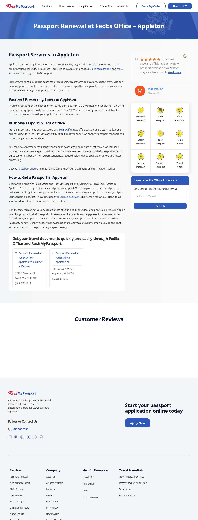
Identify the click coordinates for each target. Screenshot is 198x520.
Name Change (17, 513)
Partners (50, 489)
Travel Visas (125, 489)
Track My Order (151, 6)
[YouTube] (28, 437)
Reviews (50, 495)
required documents (70, 197)
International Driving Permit (133, 482)
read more (174, 72)
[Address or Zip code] (160, 196)
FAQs (85, 490)
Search (160, 206)
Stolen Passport (17, 501)
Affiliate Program (54, 482)
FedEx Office (66, 129)
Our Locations (53, 501)
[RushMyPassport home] (20, 6)
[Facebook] (10, 437)
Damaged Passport (19, 507)
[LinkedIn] (22, 437)
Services (47, 6)
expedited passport (100, 69)
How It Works (66, 6)
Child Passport (17, 489)
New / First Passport (20, 482)
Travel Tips (106, 6)
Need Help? (180, 6)
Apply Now (137, 423)
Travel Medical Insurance (131, 476)
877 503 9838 (18, 429)
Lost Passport (16, 495)
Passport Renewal (19, 476)
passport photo (28, 168)
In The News (52, 507)
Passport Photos (127, 495)
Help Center (86, 6)
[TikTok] (35, 437)
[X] (41, 437)
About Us (122, 6)
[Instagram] (16, 437)
